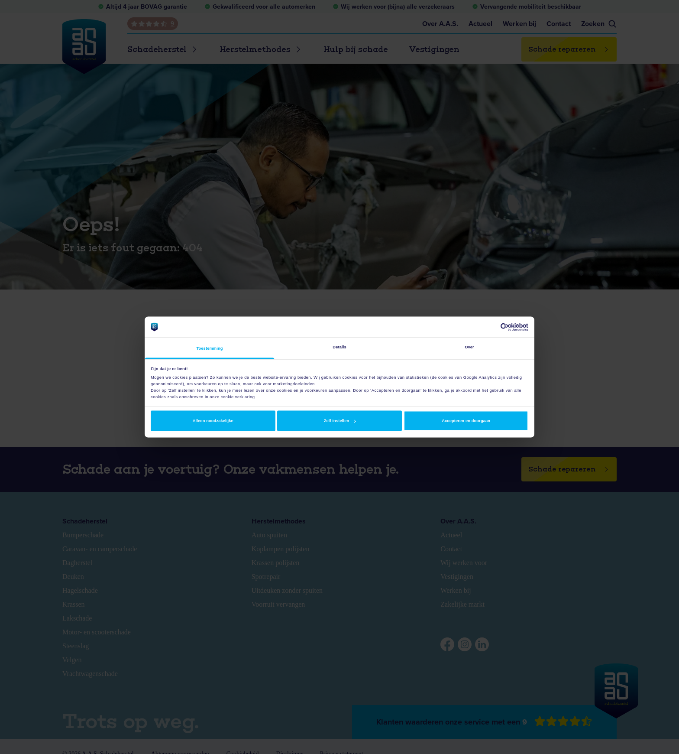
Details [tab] (339, 347)
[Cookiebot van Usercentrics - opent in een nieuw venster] (490, 327)
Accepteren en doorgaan (466, 421)
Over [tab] (469, 347)
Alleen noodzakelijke (213, 421)
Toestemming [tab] (209, 348)
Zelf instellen (340, 421)
